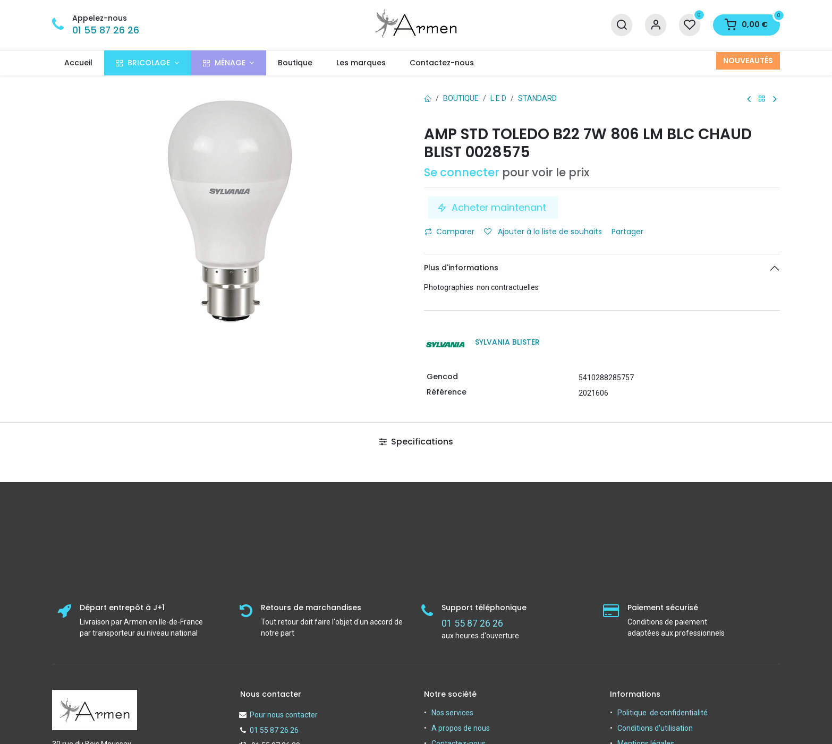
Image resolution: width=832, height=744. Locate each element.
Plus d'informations (461, 267)
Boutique (461, 98)
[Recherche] (621, 25)
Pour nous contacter (284, 715)
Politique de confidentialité (662, 712)
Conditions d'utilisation (655, 728)
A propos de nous (460, 728)
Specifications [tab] (416, 441)
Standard (537, 98)
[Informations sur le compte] (655, 25)
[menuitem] (78, 62)
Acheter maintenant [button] (493, 207)
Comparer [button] (449, 231)
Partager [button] (629, 231)
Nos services (452, 712)
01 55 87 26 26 (105, 30)
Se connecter (461, 172)
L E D (498, 98)
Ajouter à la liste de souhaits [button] (543, 231)
